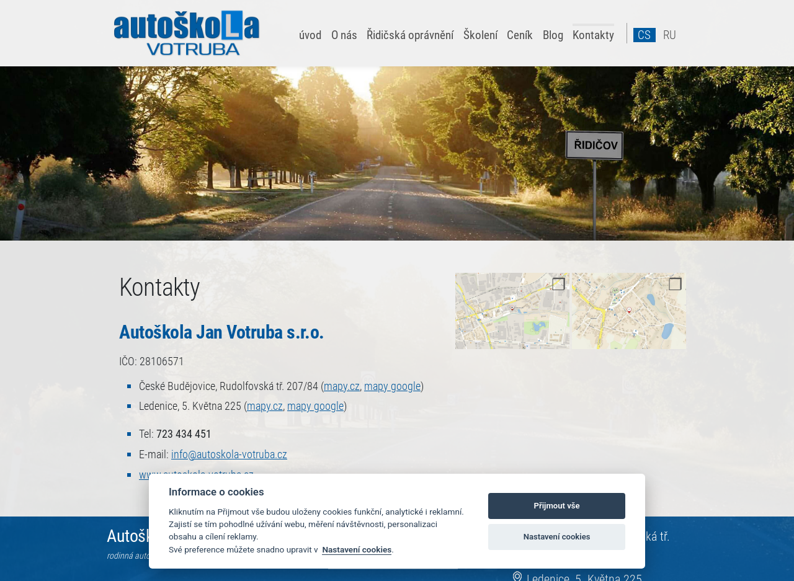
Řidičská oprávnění (410, 35)
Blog (553, 35)
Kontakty (593, 35)
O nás (344, 35)
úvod (310, 35)
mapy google (392, 386)
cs (644, 35)
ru (669, 35)
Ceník (520, 35)
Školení (480, 35)
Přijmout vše (557, 505)
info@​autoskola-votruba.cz (229, 454)
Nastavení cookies (356, 549)
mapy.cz (342, 386)
